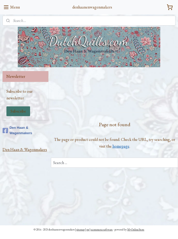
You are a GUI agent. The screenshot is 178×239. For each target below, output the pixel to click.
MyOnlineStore (135, 229)
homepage (120, 146)
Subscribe (18, 111)
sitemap (80, 229)
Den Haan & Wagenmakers (17, 130)
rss (87, 229)
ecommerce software (102, 229)
